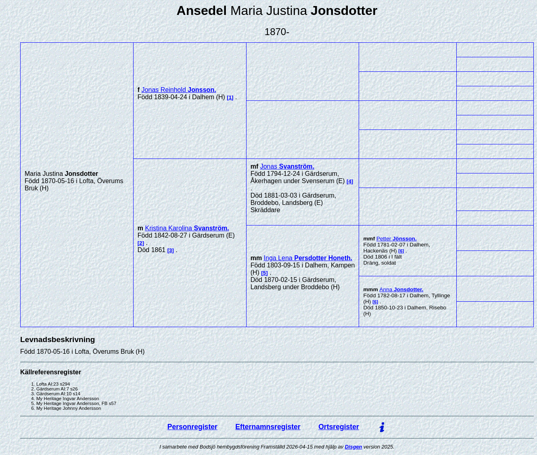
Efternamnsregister (267, 427)
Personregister (192, 427)
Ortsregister (338, 427)
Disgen (353, 447)
